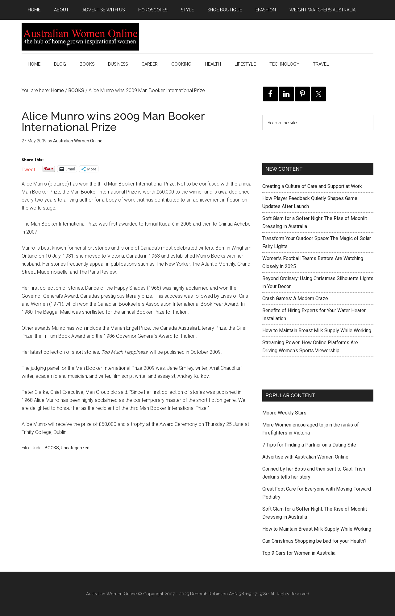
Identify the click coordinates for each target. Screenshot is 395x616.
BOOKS (52, 447)
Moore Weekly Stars (284, 413)
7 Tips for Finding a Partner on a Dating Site (309, 445)
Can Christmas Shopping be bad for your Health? (314, 541)
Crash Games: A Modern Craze (295, 298)
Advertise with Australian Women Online (305, 457)
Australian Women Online (80, 37)
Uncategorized (75, 447)
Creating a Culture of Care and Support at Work (312, 186)
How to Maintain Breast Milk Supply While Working (316, 330)
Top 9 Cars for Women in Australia (298, 553)
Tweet (28, 169)
